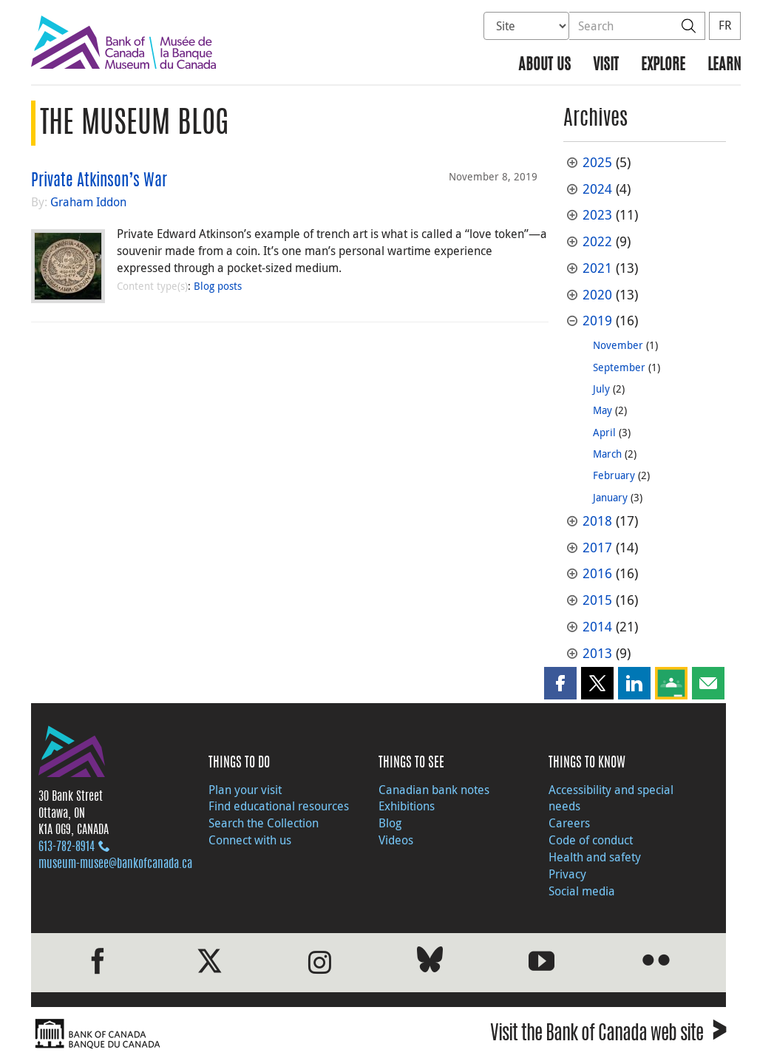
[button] (560, 683)
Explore (663, 65)
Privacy (567, 874)
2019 (597, 320)
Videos (395, 840)
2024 (597, 188)
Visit (606, 65)
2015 (597, 600)
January (610, 497)
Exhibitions (406, 806)
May (602, 410)
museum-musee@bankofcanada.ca (115, 864)
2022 (597, 241)
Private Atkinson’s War (99, 181)
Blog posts (218, 286)
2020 (597, 294)
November (618, 345)
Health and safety (595, 857)
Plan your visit (245, 790)
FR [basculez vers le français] (725, 25)
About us (544, 65)
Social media (582, 891)
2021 (597, 268)
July (601, 389)
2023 (597, 214)
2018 (597, 520)
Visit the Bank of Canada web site (608, 1035)
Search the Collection (263, 823)
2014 (597, 626)
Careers (569, 823)
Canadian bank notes (433, 790)
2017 (597, 547)
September (619, 367)
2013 (597, 653)
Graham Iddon (88, 202)
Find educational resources (278, 806)
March (607, 454)
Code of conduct (591, 840)
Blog (389, 823)
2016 (597, 573)
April (604, 432)
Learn (724, 65)
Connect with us (249, 840)
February (614, 475)
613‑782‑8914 (66, 847)
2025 (597, 162)
